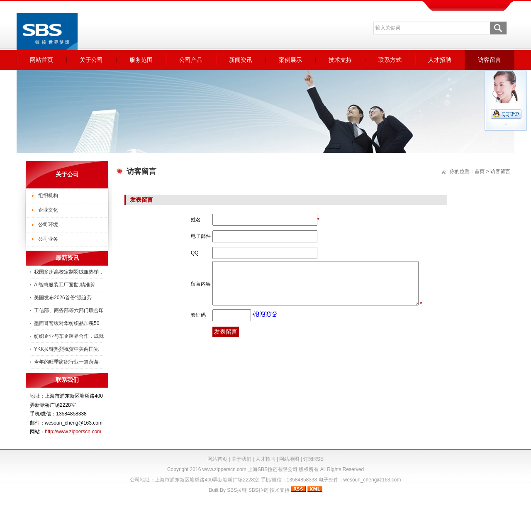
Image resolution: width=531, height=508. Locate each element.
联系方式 (390, 59)
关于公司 (91, 59)
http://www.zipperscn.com (73, 432)
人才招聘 (439, 59)
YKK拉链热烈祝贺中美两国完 (66, 349)
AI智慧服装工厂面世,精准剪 (64, 285)
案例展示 (290, 59)
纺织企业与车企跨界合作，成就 (69, 336)
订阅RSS (313, 459)
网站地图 (289, 459)
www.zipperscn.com (224, 469)
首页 (480, 171)
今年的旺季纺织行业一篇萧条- (67, 362)
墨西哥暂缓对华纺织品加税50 (66, 323)
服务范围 (141, 59)
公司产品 (190, 59)
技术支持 (340, 59)
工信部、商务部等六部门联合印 (69, 310)
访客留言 (489, 59)
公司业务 (48, 239)
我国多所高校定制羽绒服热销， (69, 272)
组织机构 (48, 195)
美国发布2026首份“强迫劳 (63, 297)
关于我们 (241, 459)
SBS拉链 (237, 490)
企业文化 (48, 210)
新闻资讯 (240, 59)
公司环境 (48, 224)
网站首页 (41, 59)
